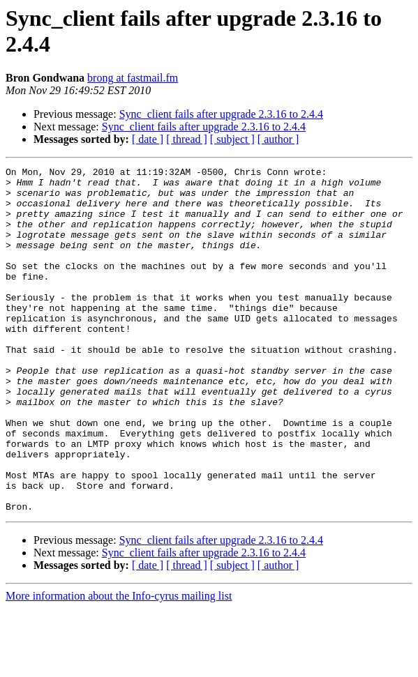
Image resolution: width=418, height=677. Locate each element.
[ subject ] (232, 139)
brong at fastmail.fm (132, 78)
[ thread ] (186, 139)
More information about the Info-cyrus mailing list (119, 665)
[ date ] (147, 139)
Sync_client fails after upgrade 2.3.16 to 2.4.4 (221, 114)
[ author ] (278, 139)
